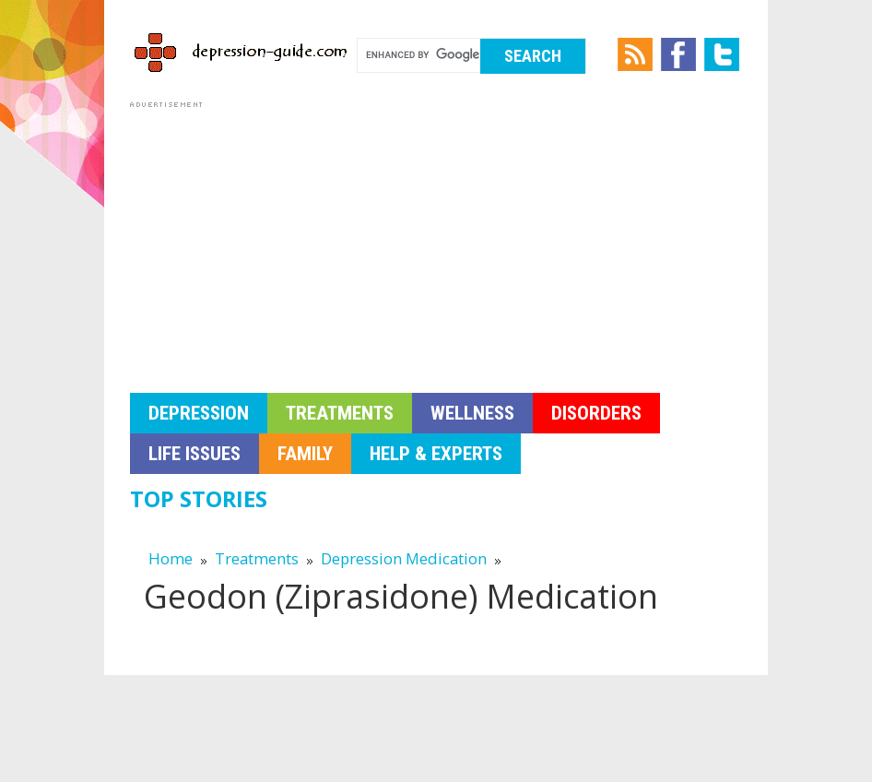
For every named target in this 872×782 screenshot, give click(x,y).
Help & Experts (436, 454)
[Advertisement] (436, 242)
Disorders (596, 413)
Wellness (472, 413)
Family (305, 454)
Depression (198, 413)
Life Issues (194, 454)
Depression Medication (405, 558)
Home (170, 558)
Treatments (340, 413)
